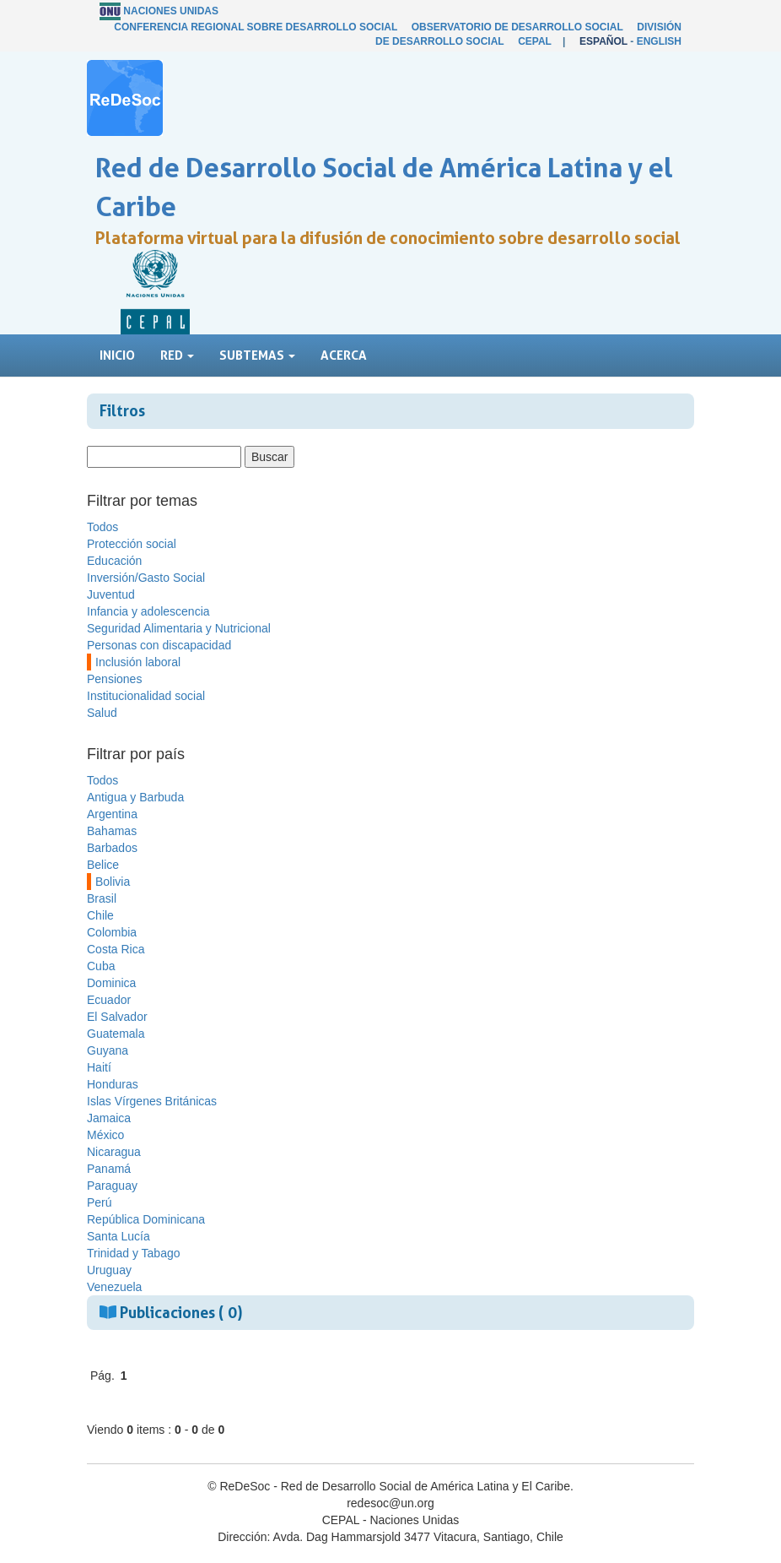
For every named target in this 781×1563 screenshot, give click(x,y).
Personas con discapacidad (159, 645)
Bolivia (112, 881)
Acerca (343, 355)
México (105, 1135)
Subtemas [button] (257, 355)
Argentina (112, 814)
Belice (103, 864)
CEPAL (535, 41)
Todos (102, 527)
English (659, 41)
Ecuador (109, 1000)
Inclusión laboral (137, 662)
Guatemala (115, 1033)
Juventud (111, 594)
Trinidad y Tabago (133, 1253)
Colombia (112, 932)
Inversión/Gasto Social (146, 577)
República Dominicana (146, 1219)
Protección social (131, 544)
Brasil (101, 898)
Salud (102, 712)
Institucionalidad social (146, 696)
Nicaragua (114, 1152)
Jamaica (109, 1118)
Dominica (111, 983)
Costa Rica (115, 949)
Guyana (107, 1050)
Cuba (101, 966)
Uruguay (109, 1270)
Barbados (112, 848)
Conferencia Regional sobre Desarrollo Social (255, 27)
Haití (99, 1067)
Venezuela (114, 1287)
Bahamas (112, 831)
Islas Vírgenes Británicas (152, 1101)
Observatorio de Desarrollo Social (517, 27)
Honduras (112, 1084)
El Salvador (117, 1016)
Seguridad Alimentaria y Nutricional (179, 628)
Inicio (117, 355)
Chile (100, 915)
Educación (114, 560)
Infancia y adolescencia (148, 611)
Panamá (109, 1168)
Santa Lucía (118, 1236)
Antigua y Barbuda (135, 797)
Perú (99, 1202)
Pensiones (114, 679)
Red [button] (177, 355)
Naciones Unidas (170, 11)
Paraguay (112, 1185)
